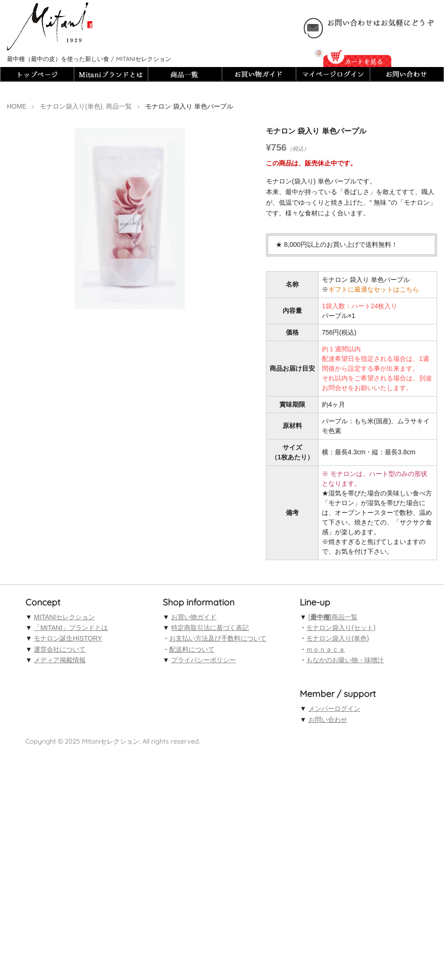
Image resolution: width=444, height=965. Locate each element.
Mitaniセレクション (110, 741)
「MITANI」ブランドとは (71, 627)
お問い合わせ (327, 719)
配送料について (192, 649)
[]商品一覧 (333, 617)
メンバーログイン (334, 708)
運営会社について (60, 649)
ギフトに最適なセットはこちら (373, 289)
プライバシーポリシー (203, 660)
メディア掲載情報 (60, 660)
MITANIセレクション (64, 617)
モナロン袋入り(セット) (341, 627)
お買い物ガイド (193, 617)
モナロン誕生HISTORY (68, 638)
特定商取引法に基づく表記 (210, 627)
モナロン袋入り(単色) (337, 638)
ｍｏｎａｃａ (325, 649)
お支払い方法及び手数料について (217, 638)
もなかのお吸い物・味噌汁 (345, 660)
